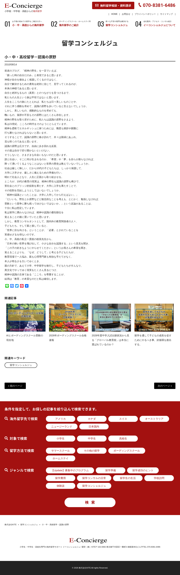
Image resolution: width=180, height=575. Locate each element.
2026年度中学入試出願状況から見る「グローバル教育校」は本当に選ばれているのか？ (110, 343)
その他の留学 (92, 450)
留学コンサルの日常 (94, 478)
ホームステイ (60, 458)
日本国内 (94, 426)
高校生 (123, 438)
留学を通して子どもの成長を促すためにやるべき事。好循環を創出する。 (152, 343)
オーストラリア (154, 418)
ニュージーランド (61, 426)
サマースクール (60, 450)
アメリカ (60, 418)
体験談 (61, 485)
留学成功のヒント (142, 470)
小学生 (61, 438)
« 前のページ (15, 385)
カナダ (92, 418)
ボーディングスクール (127, 450)
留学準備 (110, 470)
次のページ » (165, 385)
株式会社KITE (11, 524)
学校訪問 (159, 478)
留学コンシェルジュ (21, 365)
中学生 (92, 438)
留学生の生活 (128, 478)
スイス (123, 418)
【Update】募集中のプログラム (70, 470)
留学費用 (60, 478)
